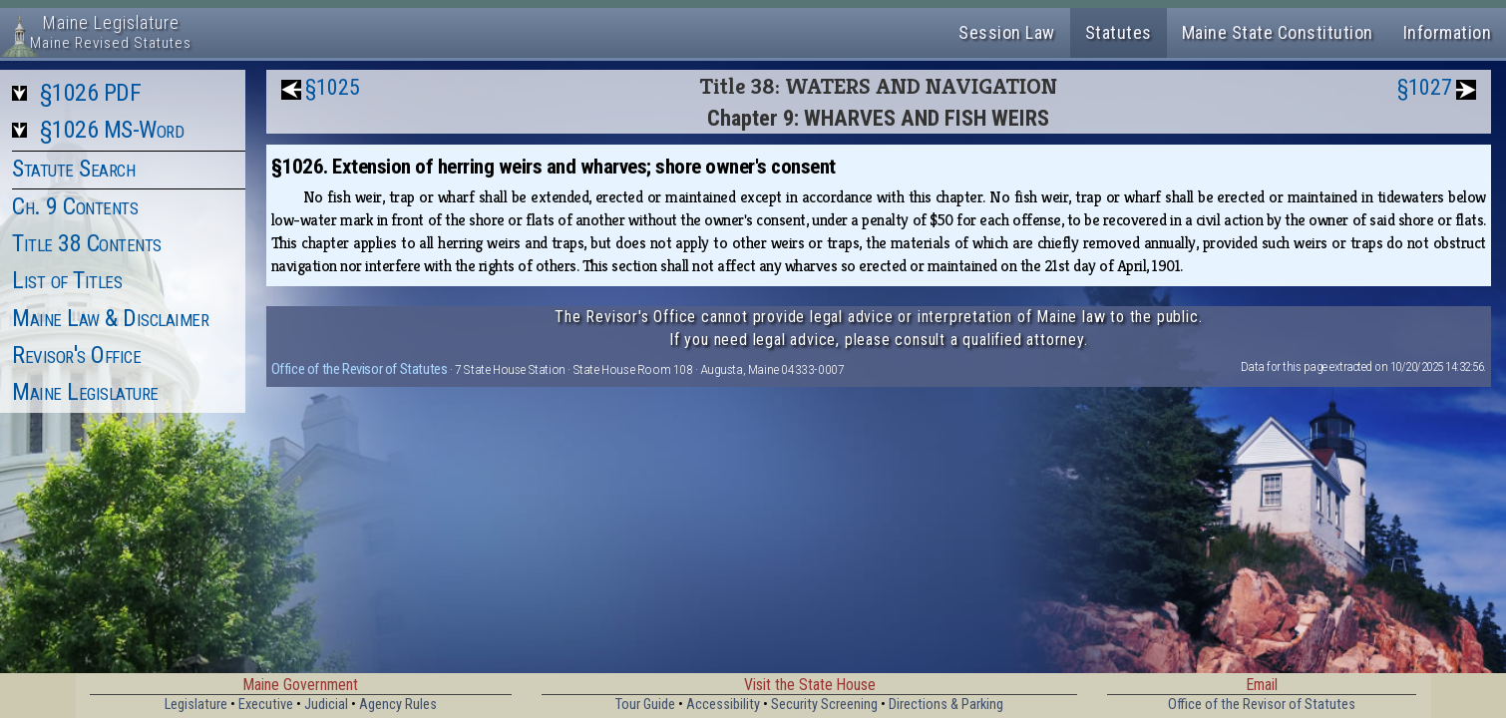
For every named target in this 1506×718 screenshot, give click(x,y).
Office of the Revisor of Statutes (359, 369)
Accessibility (723, 704)
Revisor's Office (76, 355)
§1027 (1424, 87)
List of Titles (67, 280)
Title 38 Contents (87, 243)
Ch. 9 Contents (75, 206)
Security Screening (824, 704)
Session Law (1006, 32)
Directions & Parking (946, 704)
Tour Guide (645, 704)
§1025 (332, 87)
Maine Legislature (85, 392)
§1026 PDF (91, 93)
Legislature (196, 704)
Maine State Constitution (1277, 32)
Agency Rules (398, 704)
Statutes (1118, 32)
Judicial (326, 704)
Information (1447, 32)
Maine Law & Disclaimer (110, 318)
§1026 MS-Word (112, 130)
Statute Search (73, 168)
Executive (265, 704)
